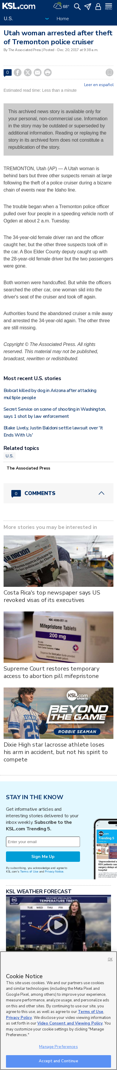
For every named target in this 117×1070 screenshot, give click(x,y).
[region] (58, 1010)
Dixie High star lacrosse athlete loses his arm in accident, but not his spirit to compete (56, 752)
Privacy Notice (54, 871)
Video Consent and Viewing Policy (70, 1023)
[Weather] (61, 6)
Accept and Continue (58, 1061)
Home (63, 18)
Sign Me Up (43, 856)
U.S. (10, 455)
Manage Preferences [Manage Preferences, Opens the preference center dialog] (58, 1047)
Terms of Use (29, 871)
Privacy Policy (19, 1017)
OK (110, 959)
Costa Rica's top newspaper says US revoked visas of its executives (52, 596)
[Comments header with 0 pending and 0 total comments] (59, 493)
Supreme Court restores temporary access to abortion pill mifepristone (52, 672)
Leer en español (99, 85)
